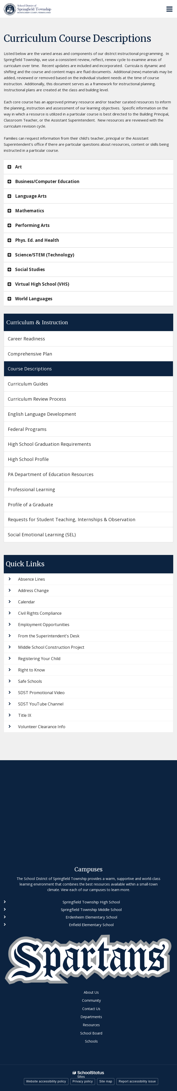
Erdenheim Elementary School (91, 917)
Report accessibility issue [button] (137, 1081)
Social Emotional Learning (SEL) (42, 535)
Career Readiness (26, 339)
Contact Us (91, 1008)
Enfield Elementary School (91, 924)
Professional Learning (31, 489)
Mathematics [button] (29, 211)
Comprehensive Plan (30, 354)
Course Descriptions (30, 369)
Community (91, 1000)
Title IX (24, 715)
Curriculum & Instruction (37, 322)
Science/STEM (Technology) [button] (44, 255)
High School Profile (28, 459)
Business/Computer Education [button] (47, 181)
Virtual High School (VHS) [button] (42, 284)
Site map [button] (105, 1081)
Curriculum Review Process (37, 399)
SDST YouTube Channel (40, 704)
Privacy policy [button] (83, 1081)
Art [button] (18, 167)
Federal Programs (27, 429)
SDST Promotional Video (41, 692)
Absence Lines (31, 579)
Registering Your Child (39, 658)
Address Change (33, 590)
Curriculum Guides (28, 384)
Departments (91, 1016)
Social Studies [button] (30, 269)
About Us (91, 992)
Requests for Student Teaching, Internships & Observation (71, 519)
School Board (91, 1033)
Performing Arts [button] (32, 225)
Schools (91, 1041)
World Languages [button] (33, 299)
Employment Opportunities (43, 624)
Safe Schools (30, 681)
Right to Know (31, 670)
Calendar (26, 602)
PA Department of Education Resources (51, 474)
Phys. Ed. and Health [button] (37, 240)
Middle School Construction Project (51, 647)
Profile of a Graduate (30, 505)
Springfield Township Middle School (91, 909)
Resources (91, 1024)
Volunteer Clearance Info (41, 726)
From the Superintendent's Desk (48, 636)
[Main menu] (169, 9)
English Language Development (42, 414)
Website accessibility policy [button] (46, 1081)
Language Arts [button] (31, 196)
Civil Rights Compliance (40, 613)
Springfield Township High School (91, 901)
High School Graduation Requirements (49, 444)
